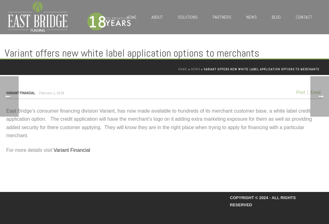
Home (182, 69)
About (157, 17)
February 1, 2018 (51, 93)
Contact (304, 17)
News (251, 17)
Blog (276, 17)
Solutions (188, 17)
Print (300, 92)
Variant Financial (20, 93)
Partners (222, 17)
